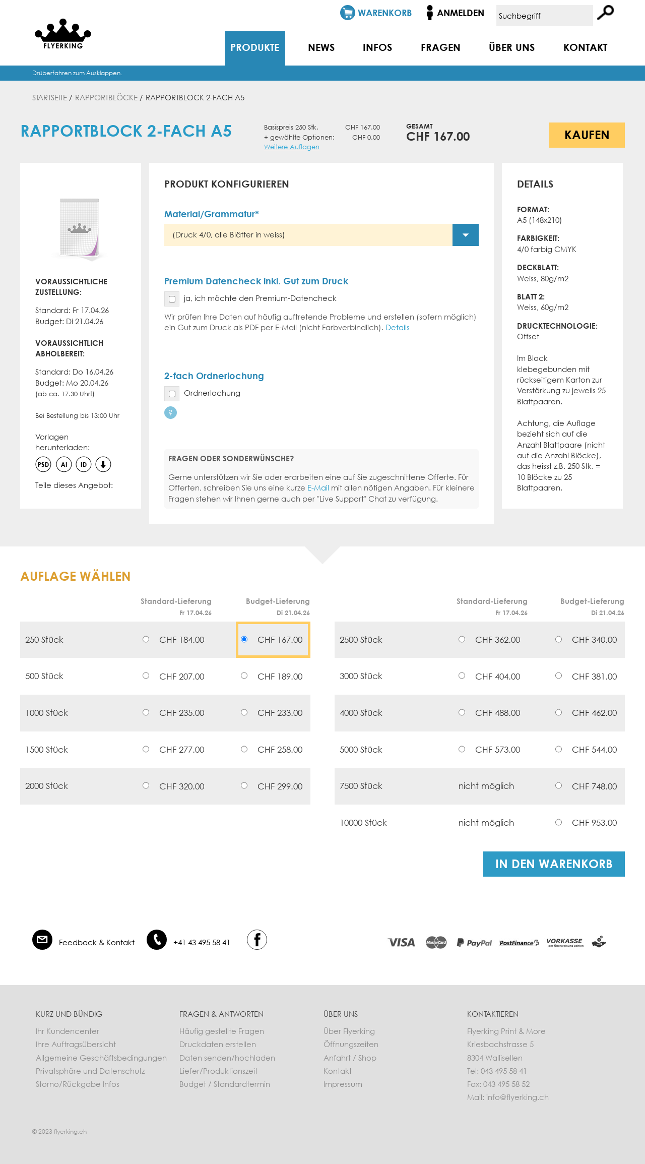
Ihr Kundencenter (67, 1030)
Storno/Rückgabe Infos (77, 1083)
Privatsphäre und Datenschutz (90, 1070)
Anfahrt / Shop (350, 1057)
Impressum (343, 1083)
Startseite (49, 97)
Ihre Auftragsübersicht (76, 1044)
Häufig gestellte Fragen (221, 1030)
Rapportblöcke (106, 97)
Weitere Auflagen (291, 147)
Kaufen (587, 134)
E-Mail (318, 487)
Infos (377, 47)
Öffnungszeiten (351, 1044)
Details (397, 327)
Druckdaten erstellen (217, 1044)
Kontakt (585, 47)
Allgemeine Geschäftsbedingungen (101, 1057)
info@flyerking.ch (517, 1096)
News (321, 47)
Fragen (441, 47)
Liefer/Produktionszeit (218, 1070)
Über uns (512, 47)
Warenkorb (385, 12)
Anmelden (460, 12)
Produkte (254, 47)
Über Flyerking (349, 1030)
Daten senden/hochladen (227, 1057)
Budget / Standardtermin (224, 1083)
